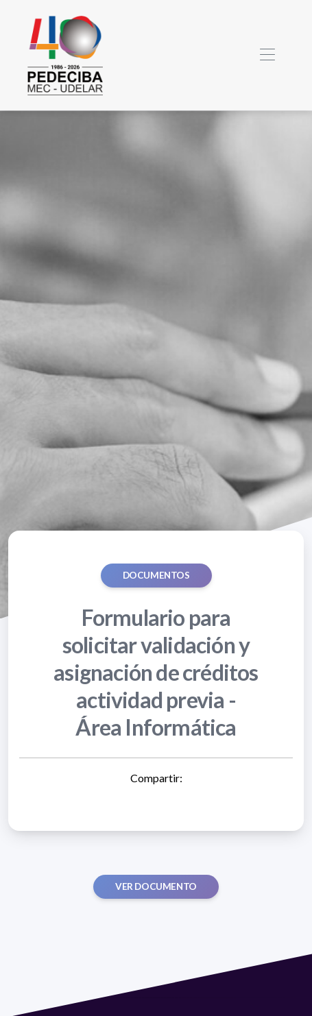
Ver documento (156, 886)
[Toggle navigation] (267, 55)
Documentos (156, 575)
